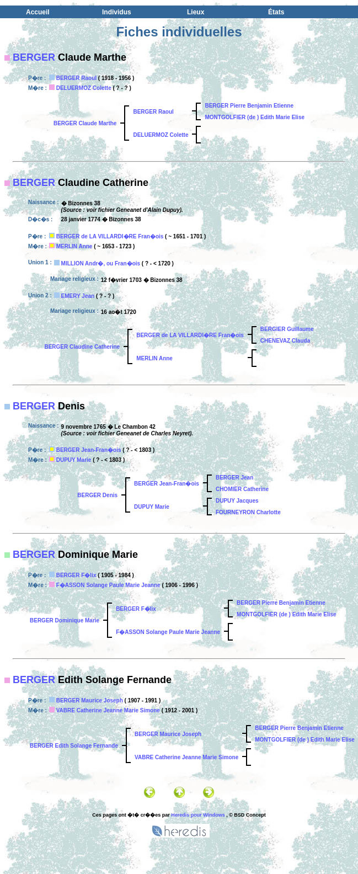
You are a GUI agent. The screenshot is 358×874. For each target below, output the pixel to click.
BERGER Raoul (76, 78)
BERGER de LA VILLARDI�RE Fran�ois (110, 236)
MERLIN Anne (74, 246)
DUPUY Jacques (237, 501)
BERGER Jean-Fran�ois (88, 450)
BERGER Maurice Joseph (89, 700)
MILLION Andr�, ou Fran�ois (101, 263)
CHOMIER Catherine (242, 489)
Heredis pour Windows (198, 815)
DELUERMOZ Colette (83, 88)
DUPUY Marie (74, 460)
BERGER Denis (97, 495)
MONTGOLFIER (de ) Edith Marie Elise (254, 117)
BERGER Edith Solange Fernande (74, 746)
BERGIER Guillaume (287, 329)
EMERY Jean (78, 296)
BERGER (34, 57)
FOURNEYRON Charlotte (248, 512)
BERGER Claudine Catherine (82, 347)
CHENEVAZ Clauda (285, 341)
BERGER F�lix (76, 575)
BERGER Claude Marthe (85, 123)
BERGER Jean (234, 478)
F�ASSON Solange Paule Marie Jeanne (108, 585)
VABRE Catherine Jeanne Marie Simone (108, 710)
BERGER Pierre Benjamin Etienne (249, 106)
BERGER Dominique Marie (64, 620)
